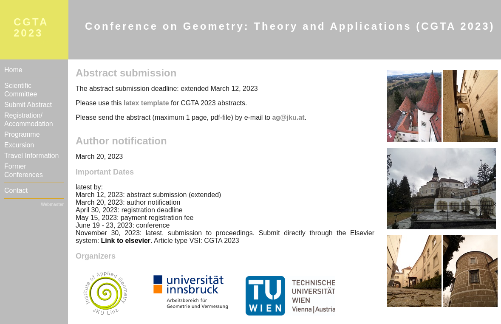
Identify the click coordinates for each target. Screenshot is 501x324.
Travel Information (31, 155)
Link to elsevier (126, 240)
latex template (146, 103)
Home (13, 69)
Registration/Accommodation (28, 119)
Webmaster (52, 204)
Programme (22, 134)
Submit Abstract (28, 104)
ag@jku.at (288, 117)
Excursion (19, 145)
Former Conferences (23, 170)
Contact (16, 190)
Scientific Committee (20, 90)
